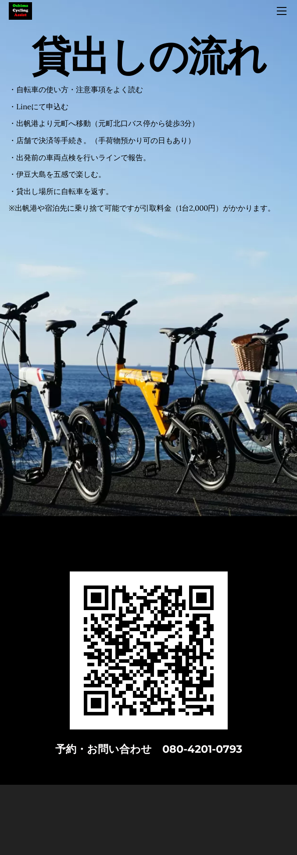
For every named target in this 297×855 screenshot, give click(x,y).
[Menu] (282, 11)
